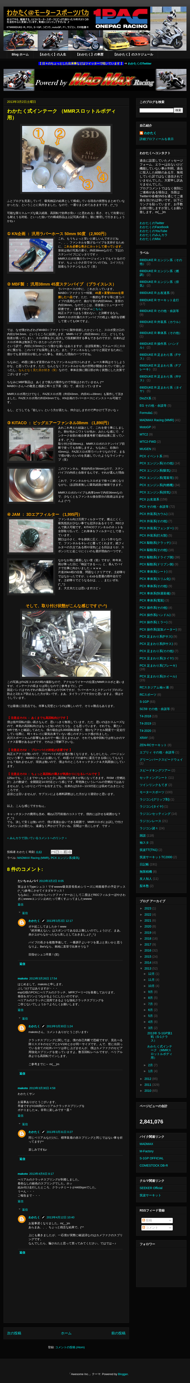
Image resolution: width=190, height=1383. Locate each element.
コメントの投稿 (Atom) (70, 1347)
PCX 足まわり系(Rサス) (156, 643)
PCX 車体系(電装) (152, 600)
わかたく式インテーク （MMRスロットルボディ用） (159, 1052)
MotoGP (145, 427)
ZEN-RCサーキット (153, 745)
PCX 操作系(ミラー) (153, 622)
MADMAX (146, 1144)
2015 (148, 956)
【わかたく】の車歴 (89, 54)
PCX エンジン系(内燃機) (157, 485)
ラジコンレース (150, 821)
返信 (20, 904)
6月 (151, 1010)
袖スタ (144, 842)
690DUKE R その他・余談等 (159, 311)
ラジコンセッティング (155, 813)
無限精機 (146, 871)
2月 (151, 1065)
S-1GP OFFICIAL (152, 1158)
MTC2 (144, 434)
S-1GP (144, 701)
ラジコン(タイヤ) (151, 806)
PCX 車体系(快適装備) (155, 593)
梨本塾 (144, 886)
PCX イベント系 (151, 456)
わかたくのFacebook (154, 227)
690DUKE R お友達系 (155, 293)
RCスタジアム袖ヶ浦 (154, 687)
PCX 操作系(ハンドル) (155, 615)
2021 (148, 920)
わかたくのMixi (150, 239)
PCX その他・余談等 (154, 506)
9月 (151, 992)
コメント (150, 1227)
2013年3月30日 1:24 (60, 1026)
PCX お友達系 (149, 499)
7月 (151, 1004)
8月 (151, 997)
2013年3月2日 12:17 (60, 920)
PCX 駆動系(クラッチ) (155, 542)
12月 (151, 973)
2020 (148, 926)
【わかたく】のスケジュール (133, 54)
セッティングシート (153, 777)
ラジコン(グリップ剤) (154, 799)
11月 (151, 979)
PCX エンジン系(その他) (157, 463)
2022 (148, 914)
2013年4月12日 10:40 (60, 1217)
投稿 (147, 1220)
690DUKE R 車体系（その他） (161, 333)
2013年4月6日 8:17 (41, 1173)
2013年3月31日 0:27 (60, 1132)
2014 (148, 962)
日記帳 (144, 864)
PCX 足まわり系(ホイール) (158, 676)
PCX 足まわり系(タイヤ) (157, 658)
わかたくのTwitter (140, 63)
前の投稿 (118, 1333)
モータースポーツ (152, 792)
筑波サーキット (150, 1195)
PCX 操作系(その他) (153, 607)
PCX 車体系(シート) (153, 571)
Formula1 (146, 413)
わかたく (34, 920)
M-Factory (147, 1151)
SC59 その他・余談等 (155, 709)
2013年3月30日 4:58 (42, 1088)
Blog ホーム (20, 54)
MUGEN (145, 449)
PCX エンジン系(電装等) (157, 477)
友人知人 (146, 878)
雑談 (143, 835)
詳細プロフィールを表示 (157, 139)
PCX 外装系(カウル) (153, 514)
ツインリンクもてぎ (153, 785)
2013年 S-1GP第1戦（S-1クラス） (159, 1036)
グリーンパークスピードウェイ (161, 759)
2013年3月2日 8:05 (51, 881)
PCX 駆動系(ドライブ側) (157, 557)
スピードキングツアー (155, 770)
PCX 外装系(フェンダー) (157, 528)
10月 (151, 986)
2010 (148, 1090)
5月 (151, 1016)
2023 (148, 908)
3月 (151, 1028)
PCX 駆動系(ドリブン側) (157, 564)
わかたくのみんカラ (153, 235)
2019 (148, 932)
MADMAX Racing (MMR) (33, 857)
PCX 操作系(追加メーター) (158, 629)
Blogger (123, 1374)
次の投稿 (14, 1333)
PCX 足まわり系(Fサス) (156, 636)
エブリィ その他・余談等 (157, 752)
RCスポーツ (148, 694)
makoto (23, 978)
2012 (148, 1079)
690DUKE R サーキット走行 (159, 300)
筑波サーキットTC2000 (156, 857)
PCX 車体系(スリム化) (155, 579)
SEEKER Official (151, 1188)
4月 (151, 1021)
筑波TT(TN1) (149, 850)
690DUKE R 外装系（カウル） (161, 322)
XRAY (144, 737)
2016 (148, 950)
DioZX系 (145, 398)
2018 (148, 938)
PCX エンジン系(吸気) (65, 857)
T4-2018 (145, 716)
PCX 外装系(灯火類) (153, 535)
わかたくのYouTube (153, 231)
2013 (148, 968)
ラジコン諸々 (149, 828)
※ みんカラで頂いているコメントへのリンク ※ (37, 838)
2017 (148, 944)
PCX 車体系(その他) (153, 586)
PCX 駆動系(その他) (153, 550)
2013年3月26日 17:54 (43, 978)
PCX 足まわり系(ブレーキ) (158, 665)
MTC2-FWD (148, 441)
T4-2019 (145, 723)
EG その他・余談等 (153, 405)
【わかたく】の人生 (52, 54)
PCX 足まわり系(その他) (157, 651)
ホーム (66, 1333)
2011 (148, 1084)
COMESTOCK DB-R (154, 1165)
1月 (151, 1071)
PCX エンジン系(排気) (155, 492)
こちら (97, 309)
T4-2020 (145, 730)
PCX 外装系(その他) (153, 521)
